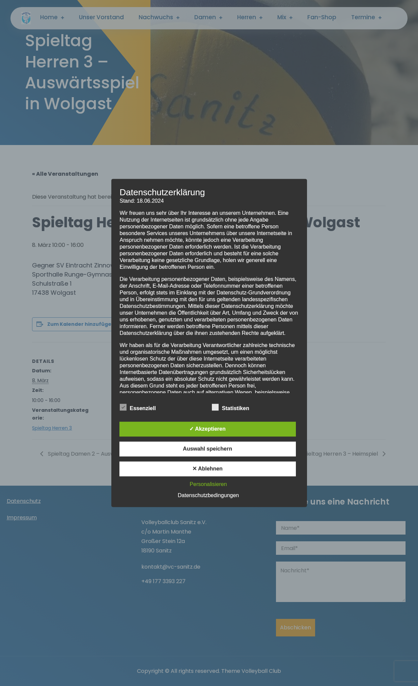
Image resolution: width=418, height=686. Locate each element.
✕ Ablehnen (207, 469)
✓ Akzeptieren (207, 429)
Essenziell (138, 407)
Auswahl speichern (207, 449)
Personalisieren (208, 484)
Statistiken (230, 407)
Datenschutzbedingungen (208, 495)
